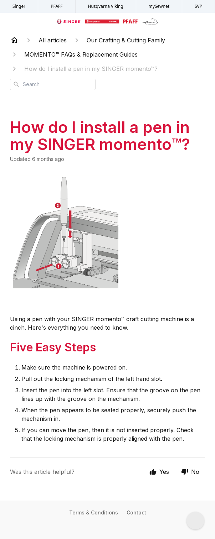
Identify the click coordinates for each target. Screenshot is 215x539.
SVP (198, 6)
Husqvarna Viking (105, 6)
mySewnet (159, 6)
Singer (18, 6)
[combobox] (53, 84)
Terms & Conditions (93, 512)
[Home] (14, 40)
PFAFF (56, 6)
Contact (136, 512)
